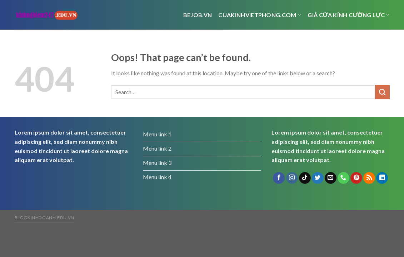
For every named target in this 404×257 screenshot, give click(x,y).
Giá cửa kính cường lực (348, 15)
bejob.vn (197, 14)
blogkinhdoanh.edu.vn (44, 217)
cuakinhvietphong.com (259, 15)
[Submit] (382, 92)
